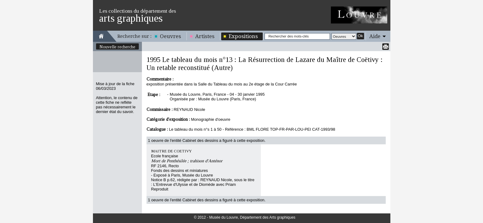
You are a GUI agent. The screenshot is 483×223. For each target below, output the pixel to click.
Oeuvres (170, 36)
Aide (374, 36)
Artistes (204, 36)
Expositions (243, 36)
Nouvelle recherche (117, 46)
